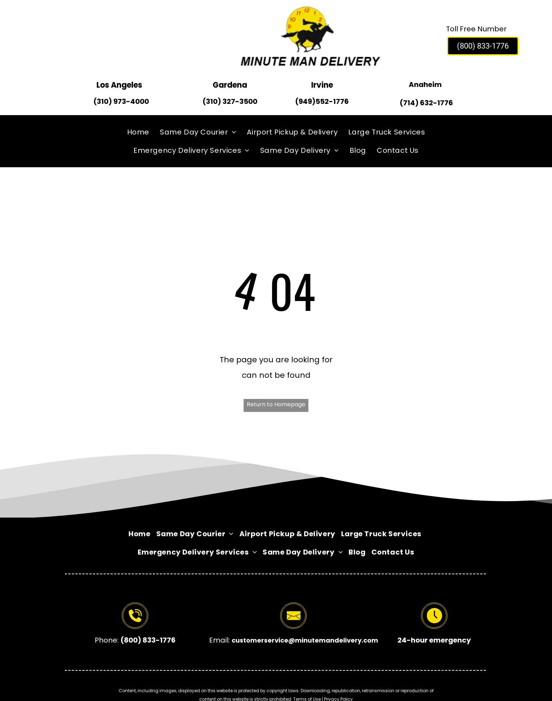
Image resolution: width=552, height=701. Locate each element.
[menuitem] (138, 132)
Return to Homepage (276, 404)
